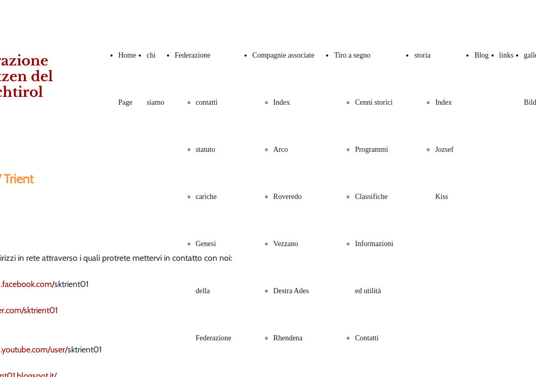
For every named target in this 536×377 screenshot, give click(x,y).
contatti (207, 102)
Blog (481, 55)
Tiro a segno (352, 55)
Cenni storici (374, 102)
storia (422, 55)
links (506, 55)
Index (281, 102)
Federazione (192, 55)
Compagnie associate (283, 55)
